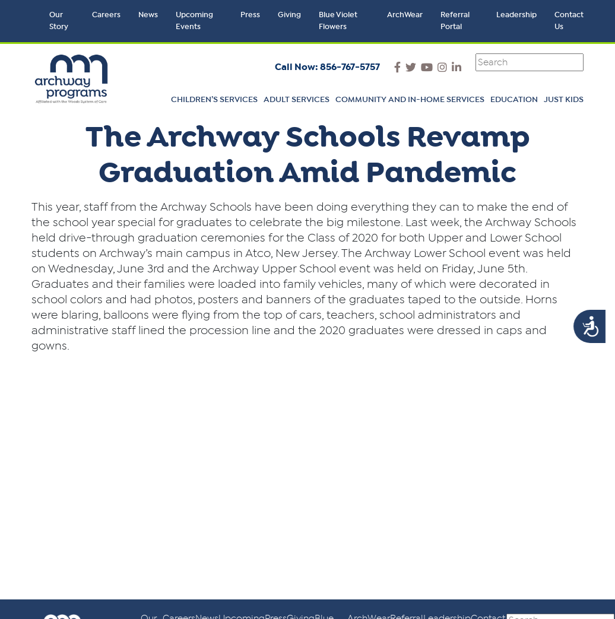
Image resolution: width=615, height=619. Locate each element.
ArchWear (405, 15)
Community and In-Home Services (409, 100)
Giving (289, 15)
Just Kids (564, 100)
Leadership (516, 15)
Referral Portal (455, 21)
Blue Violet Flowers (338, 21)
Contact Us (569, 21)
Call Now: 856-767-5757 (327, 67)
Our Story (58, 21)
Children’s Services (214, 100)
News (148, 15)
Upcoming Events (194, 21)
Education (514, 100)
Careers (106, 15)
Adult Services (296, 100)
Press (250, 15)
